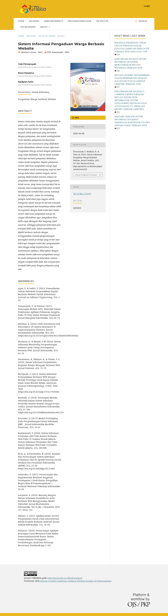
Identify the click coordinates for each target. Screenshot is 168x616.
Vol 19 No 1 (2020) (46, 36)
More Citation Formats (86, 175)
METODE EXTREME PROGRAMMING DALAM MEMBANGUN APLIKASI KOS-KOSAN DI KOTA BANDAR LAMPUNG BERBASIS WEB (132, 79)
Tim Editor (102, 21)
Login (147, 6)
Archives (34, 21)
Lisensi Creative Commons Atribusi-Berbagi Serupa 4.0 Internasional (75, 581)
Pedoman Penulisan (79, 21)
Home (21, 21)
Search (142, 21)
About (44, 27)
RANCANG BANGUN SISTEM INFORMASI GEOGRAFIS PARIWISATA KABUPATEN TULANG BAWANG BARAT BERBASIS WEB (132, 121)
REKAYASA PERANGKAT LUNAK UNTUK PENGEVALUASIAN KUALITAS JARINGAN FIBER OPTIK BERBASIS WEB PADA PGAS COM (131, 47)
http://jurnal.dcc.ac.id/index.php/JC (65, 578)
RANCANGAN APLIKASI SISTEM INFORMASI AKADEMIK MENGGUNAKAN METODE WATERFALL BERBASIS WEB (130, 63)
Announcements (53, 21)
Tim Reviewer (28, 27)
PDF (76, 118)
